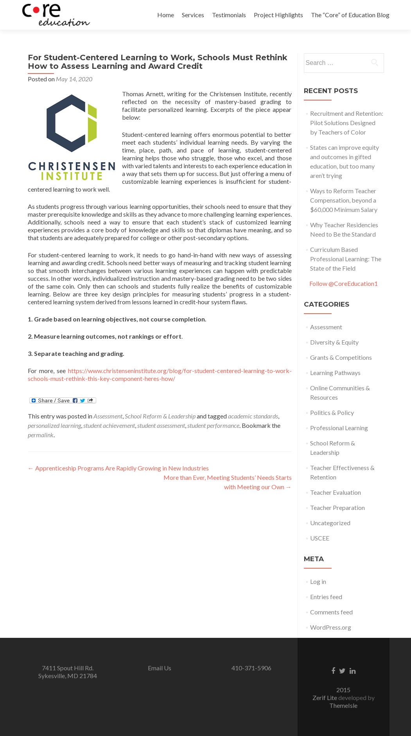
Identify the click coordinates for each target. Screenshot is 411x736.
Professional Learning (339, 427)
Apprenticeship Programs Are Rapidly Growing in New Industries (118, 468)
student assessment (161, 425)
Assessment (107, 416)
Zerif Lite (325, 697)
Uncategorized (330, 522)
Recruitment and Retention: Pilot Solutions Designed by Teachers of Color (346, 123)
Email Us (159, 667)
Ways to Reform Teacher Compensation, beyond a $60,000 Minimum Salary (343, 200)
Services (193, 14)
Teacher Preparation (337, 507)
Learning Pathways (335, 372)
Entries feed (326, 596)
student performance (213, 425)
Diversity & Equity (334, 342)
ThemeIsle (343, 705)
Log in (318, 581)
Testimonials (229, 14)
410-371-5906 (251, 667)
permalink (41, 434)
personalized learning (54, 425)
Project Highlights (278, 14)
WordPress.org (330, 627)
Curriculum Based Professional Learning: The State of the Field (345, 259)
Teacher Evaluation (335, 492)
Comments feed (331, 612)
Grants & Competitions (341, 357)
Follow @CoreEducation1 (343, 283)
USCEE (319, 538)
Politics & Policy (332, 412)
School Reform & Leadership (160, 416)
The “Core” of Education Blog (350, 14)
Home (165, 14)
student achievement (109, 425)
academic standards (253, 416)
